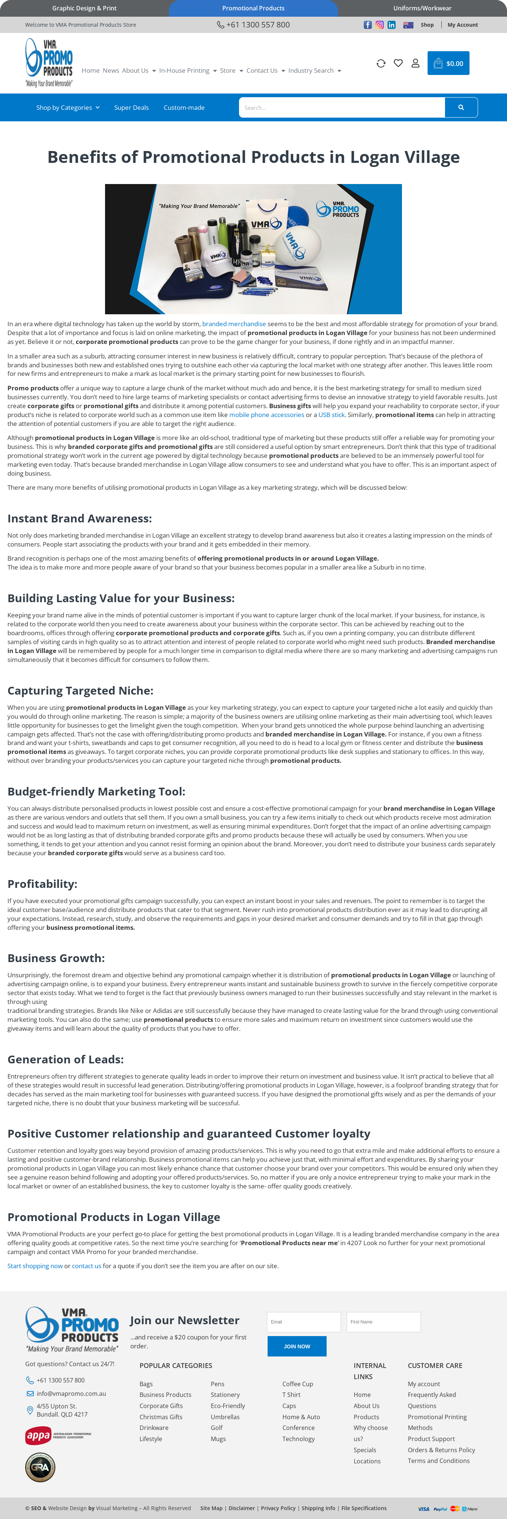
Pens (218, 1384)
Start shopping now (35, 1266)
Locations (367, 1461)
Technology (298, 1439)
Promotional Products (253, 8)
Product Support (431, 1439)
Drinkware (154, 1428)
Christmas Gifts (161, 1417)
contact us (86, 1266)
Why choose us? (371, 1433)
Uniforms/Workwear (422, 8)
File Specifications (364, 1508)
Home (91, 70)
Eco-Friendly (228, 1406)
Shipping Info (319, 1508)
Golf (216, 1428)
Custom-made (184, 107)
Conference (298, 1428)
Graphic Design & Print (84, 8)
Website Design (67, 1508)
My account (424, 1384)
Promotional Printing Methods (437, 1422)
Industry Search (314, 71)
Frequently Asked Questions (432, 1400)
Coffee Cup (297, 1384)
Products (366, 1417)
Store (231, 71)
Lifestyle (151, 1439)
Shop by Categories (67, 108)
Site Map (211, 1508)
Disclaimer (242, 1508)
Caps (289, 1406)
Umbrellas (225, 1417)
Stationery (225, 1395)
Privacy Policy (278, 1508)
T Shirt (291, 1395)
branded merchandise (234, 323)
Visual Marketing (117, 1508)
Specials (365, 1450)
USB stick (331, 414)
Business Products (166, 1395)
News (111, 70)
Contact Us (265, 71)
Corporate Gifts (161, 1406)
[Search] (461, 107)
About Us (139, 71)
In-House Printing (188, 71)
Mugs (218, 1439)
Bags (146, 1384)
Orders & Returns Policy (441, 1450)
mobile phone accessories (266, 414)
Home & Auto (301, 1417)
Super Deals (131, 107)
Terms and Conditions (439, 1461)
